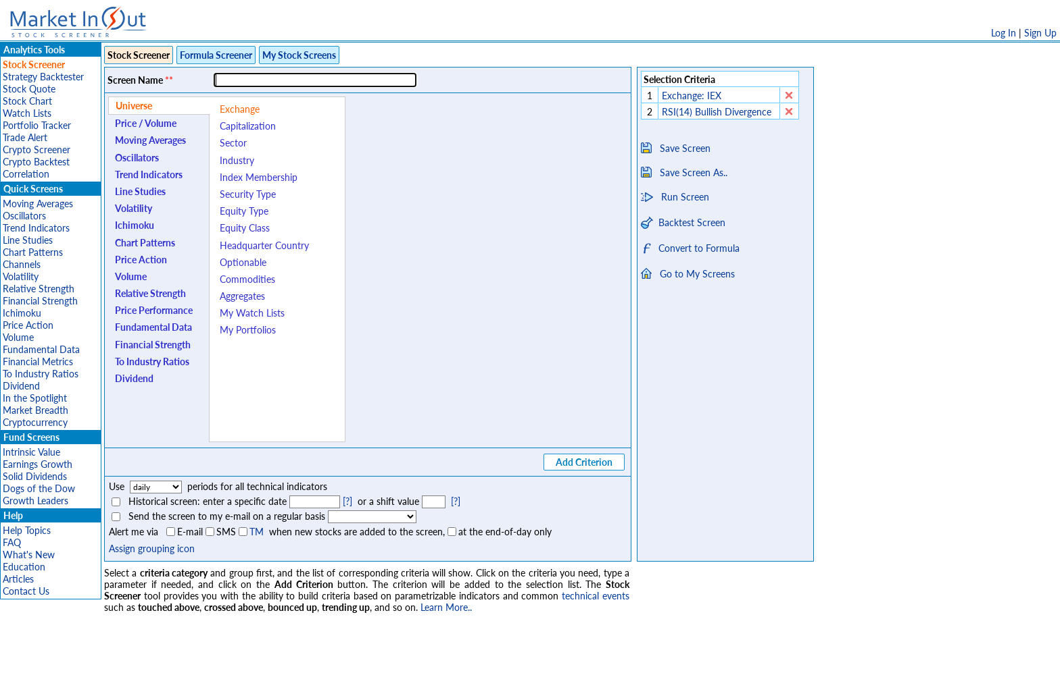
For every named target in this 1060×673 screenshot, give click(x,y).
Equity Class (245, 228)
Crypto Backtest (36, 161)
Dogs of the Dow (39, 488)
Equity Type (244, 211)
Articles (18, 579)
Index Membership (258, 177)
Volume (18, 337)
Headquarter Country (264, 245)
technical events (595, 595)
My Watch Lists (252, 313)
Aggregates (242, 296)
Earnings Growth (37, 464)
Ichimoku (22, 313)
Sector (233, 143)
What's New (29, 554)
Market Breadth (35, 410)
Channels (22, 264)
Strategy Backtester (43, 76)
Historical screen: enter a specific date (207, 501)
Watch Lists (27, 113)
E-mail (190, 531)
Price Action (28, 325)
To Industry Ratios (40, 373)
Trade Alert (25, 137)
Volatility (21, 276)
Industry (237, 160)
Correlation (26, 174)
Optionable (243, 262)
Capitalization (248, 126)
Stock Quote (29, 89)
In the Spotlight (35, 398)
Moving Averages (38, 203)
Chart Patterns (33, 252)
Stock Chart (27, 101)
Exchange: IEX (691, 95)
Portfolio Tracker (37, 125)
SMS (226, 531)
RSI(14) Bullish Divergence (718, 111)
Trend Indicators (36, 228)
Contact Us (26, 591)
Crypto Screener (36, 149)
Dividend (21, 386)
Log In (1003, 32)
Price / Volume (145, 123)
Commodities (247, 279)
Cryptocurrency (35, 422)
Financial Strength (40, 300)
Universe (134, 105)
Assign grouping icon (152, 548)
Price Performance (154, 310)
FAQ (12, 542)
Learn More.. (446, 607)
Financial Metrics (38, 361)
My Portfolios (248, 329)
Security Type (248, 194)
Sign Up (1040, 32)
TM (256, 531)
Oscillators (24, 215)
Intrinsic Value (31, 452)
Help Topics (27, 530)
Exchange (240, 109)
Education (24, 566)
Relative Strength (38, 288)
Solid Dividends (35, 476)
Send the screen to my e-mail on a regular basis (226, 516)
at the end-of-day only (505, 531)
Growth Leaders (35, 500)
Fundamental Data (41, 349)
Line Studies (28, 240)
